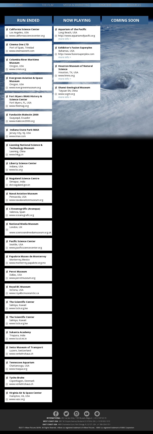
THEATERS (105, 5)
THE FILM (48, 5)
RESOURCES (134, 5)
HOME (19, 5)
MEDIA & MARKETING (76, 5)
